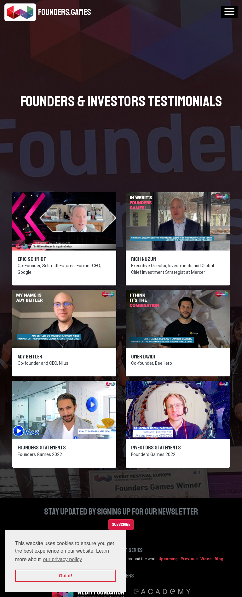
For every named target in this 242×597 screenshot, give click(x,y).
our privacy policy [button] (62, 559)
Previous (189, 558)
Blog (219, 558)
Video (206, 558)
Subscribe (121, 524)
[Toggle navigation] (229, 12)
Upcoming (168, 558)
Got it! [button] (65, 575)
